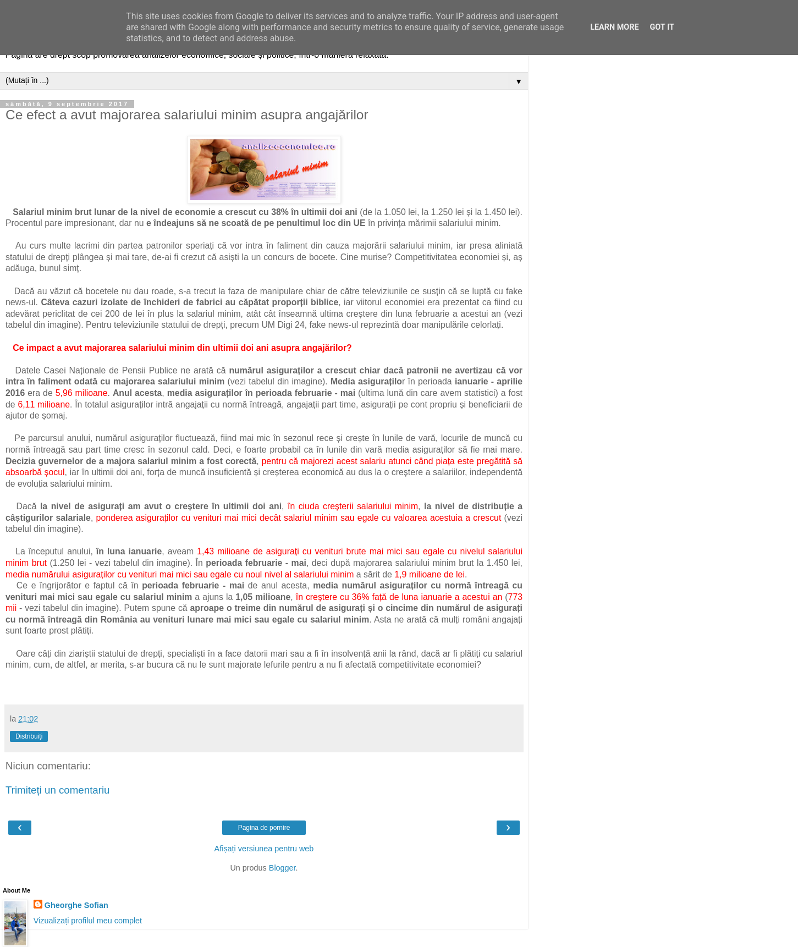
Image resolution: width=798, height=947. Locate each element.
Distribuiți (28, 736)
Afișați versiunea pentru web (264, 848)
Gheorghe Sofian (76, 905)
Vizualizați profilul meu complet (88, 920)
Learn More (614, 27)
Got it (662, 27)
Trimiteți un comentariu (57, 790)
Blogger (282, 867)
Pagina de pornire (264, 828)
